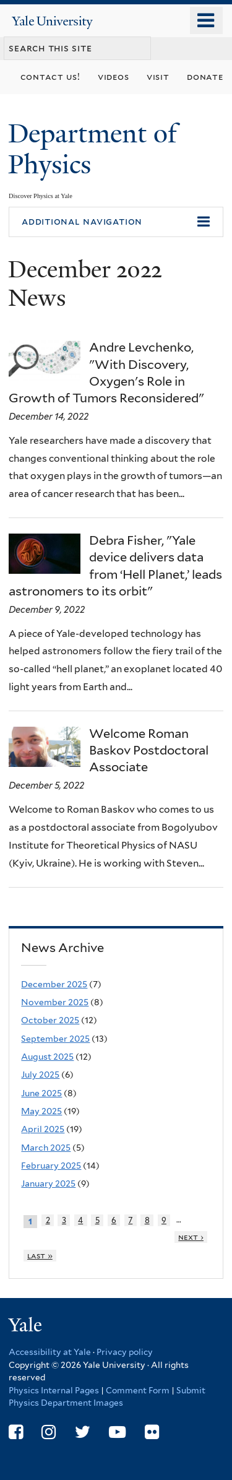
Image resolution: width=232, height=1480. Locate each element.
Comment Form (138, 1390)
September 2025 (55, 1039)
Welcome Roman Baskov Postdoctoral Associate (148, 750)
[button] (116, 222)
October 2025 (50, 1020)
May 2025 (41, 1111)
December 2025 (54, 984)
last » (40, 1255)
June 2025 (41, 1093)
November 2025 (54, 1002)
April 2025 (42, 1129)
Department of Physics (92, 148)
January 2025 (48, 1183)
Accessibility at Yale (50, 1352)
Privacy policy (125, 1352)
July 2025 (40, 1075)
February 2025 (51, 1166)
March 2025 (46, 1148)
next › (191, 1237)
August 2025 (47, 1057)
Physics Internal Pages (54, 1390)
